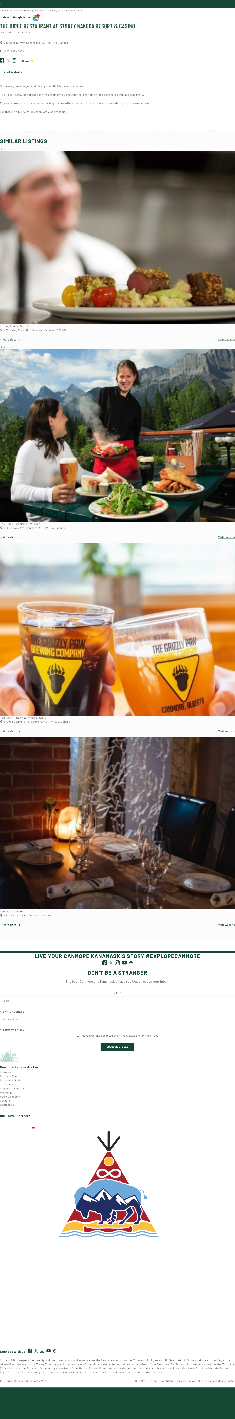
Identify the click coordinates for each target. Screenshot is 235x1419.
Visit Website (13, 74)
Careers (5, 1102)
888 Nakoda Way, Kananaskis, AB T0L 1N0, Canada (34, 44)
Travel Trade (8, 1085)
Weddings (6, 1094)
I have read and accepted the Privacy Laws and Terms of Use (119, 1037)
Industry (5, 1073)
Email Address (12, 1013)
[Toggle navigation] (1, 5)
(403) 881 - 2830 (14, 52)
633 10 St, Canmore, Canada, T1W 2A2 (26, 917)
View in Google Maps (21, 19)
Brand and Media (10, 1081)
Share (25, 62)
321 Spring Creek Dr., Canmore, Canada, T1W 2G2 (33, 332)
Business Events (10, 1077)
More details (11, 341)
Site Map (140, 1382)
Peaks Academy (10, 1098)
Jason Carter (226, 1382)
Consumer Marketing (13, 1090)
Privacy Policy (12, 1032)
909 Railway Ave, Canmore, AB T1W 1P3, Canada (32, 530)
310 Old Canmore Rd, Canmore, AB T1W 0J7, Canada (35, 723)
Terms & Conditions (161, 1382)
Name (117, 994)
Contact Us (7, 1106)
